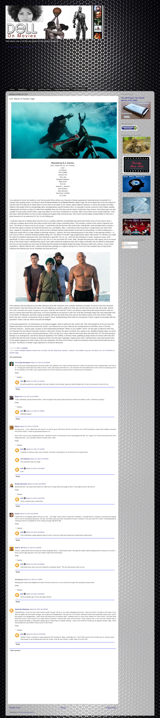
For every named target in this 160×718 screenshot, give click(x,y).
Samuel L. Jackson (68, 350)
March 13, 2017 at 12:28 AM (40, 362)
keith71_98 (19, 547)
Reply (17, 373)
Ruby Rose (57, 350)
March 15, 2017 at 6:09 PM (39, 459)
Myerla (17, 426)
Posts (125, 243)
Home (12, 89)
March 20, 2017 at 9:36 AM (39, 609)
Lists (32, 89)
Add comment (15, 650)
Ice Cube (44, 350)
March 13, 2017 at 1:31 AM (35, 381)
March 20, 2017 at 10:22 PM (35, 634)
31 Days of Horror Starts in (17, 47)
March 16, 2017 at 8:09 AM (35, 594)
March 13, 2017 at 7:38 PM (35, 411)
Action (17, 350)
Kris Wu (50, 350)
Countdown (29, 47)
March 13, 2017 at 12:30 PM (28, 396)
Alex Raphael (25, 459)
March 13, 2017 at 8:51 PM (35, 498)
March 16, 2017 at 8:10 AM (35, 468)
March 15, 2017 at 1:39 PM (32, 547)
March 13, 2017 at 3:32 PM (29, 426)
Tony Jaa (88, 350)
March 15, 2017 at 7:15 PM (33, 579)
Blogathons (22, 89)
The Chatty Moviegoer (23, 362)
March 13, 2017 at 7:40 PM (35, 449)
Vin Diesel (94, 350)
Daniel (17, 513)
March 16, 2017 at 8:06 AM (35, 532)
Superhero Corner (44, 89)
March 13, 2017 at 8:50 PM (37, 484)
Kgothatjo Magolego (22, 609)
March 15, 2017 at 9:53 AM (29, 513)
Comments (126, 247)
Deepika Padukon (26, 350)
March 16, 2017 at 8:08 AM (35, 564)
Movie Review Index (62, 89)
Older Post (111, 707)
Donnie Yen (36, 350)
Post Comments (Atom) (26, 712)
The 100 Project (79, 89)
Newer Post (14, 707)
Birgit (17, 396)
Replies (19, 377)
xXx (100, 350)
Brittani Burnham (21, 484)
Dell (21, 381)
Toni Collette (80, 350)
